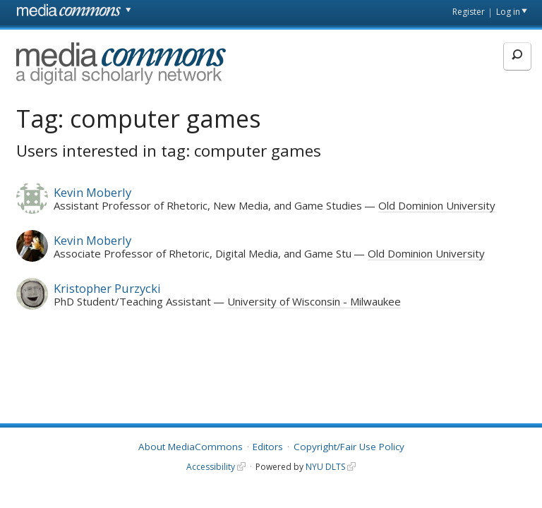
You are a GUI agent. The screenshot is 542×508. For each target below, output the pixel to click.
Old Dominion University (436, 205)
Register (468, 12)
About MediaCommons (190, 446)
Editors (268, 446)
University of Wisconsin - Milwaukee (314, 301)
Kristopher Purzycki (107, 288)
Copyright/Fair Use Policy (349, 446)
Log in (508, 12)
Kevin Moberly (92, 192)
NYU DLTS (325, 467)
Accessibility (210, 467)
